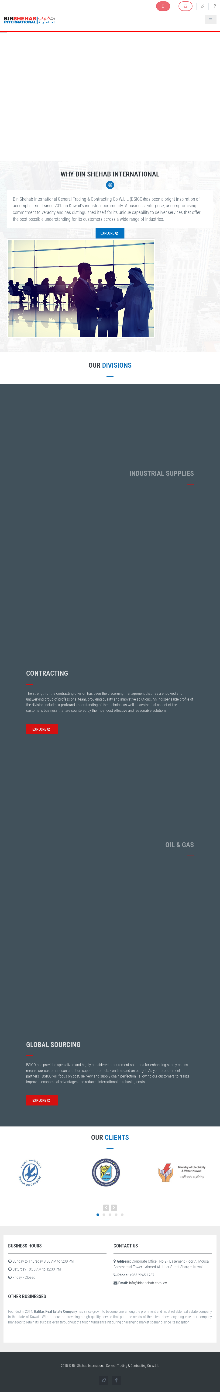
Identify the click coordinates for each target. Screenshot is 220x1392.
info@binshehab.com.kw (148, 1283)
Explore (109, 233)
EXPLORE (41, 729)
